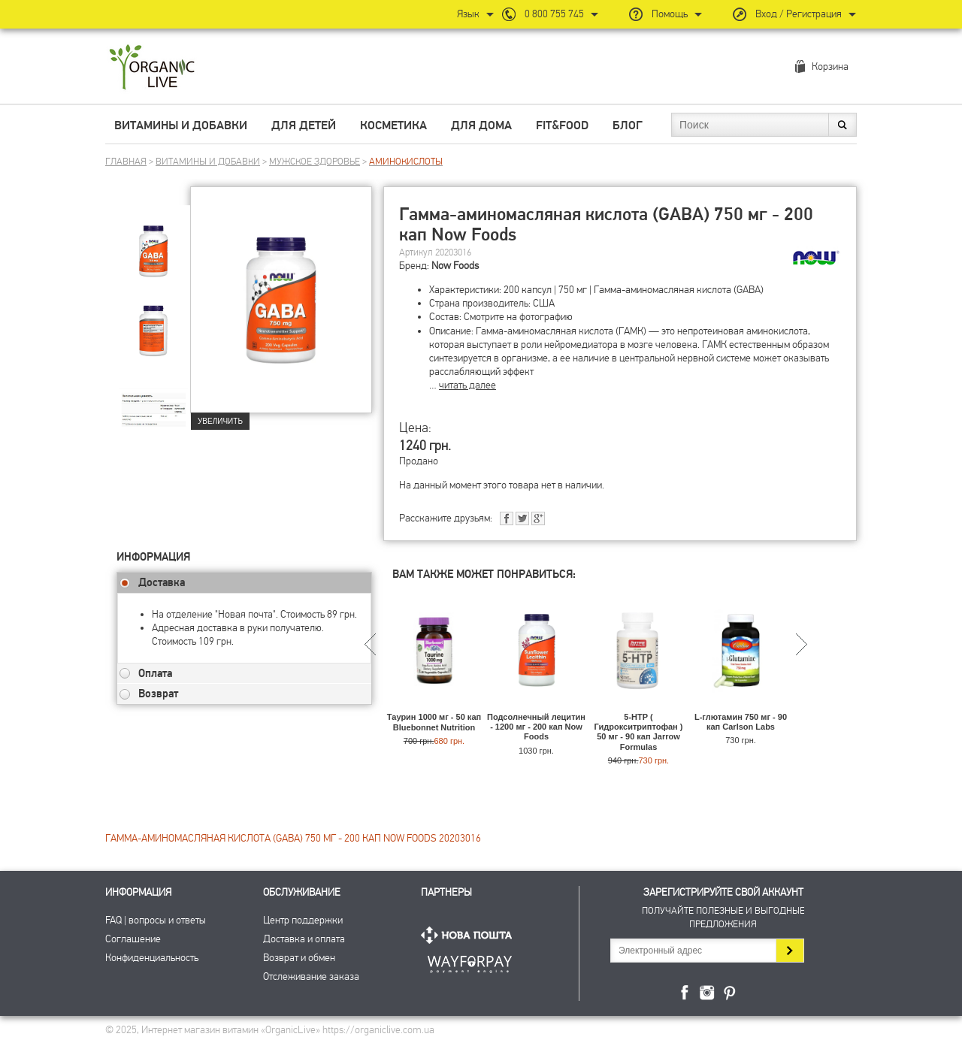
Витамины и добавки (180, 125)
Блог (628, 125)
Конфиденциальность (151, 957)
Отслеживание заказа (311, 976)
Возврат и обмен (299, 957)
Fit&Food (562, 125)
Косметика (393, 125)
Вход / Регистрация (798, 14)
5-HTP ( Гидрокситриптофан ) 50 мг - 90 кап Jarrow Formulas (638, 731)
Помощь (670, 14)
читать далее (467, 385)
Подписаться (789, 950)
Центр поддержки (303, 920)
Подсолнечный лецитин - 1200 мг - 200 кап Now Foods (536, 726)
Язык (468, 14)
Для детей (303, 125)
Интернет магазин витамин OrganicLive (152, 68)
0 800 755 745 (554, 14)
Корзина (830, 66)
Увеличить (220, 421)
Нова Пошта (470, 935)
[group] (153, 241)
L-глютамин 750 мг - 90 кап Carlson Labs (740, 721)
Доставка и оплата (304, 939)
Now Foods (455, 265)
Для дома (481, 125)
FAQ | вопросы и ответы (155, 920)
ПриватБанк (470, 961)
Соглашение (133, 939)
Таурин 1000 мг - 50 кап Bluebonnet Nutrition (434, 721)
